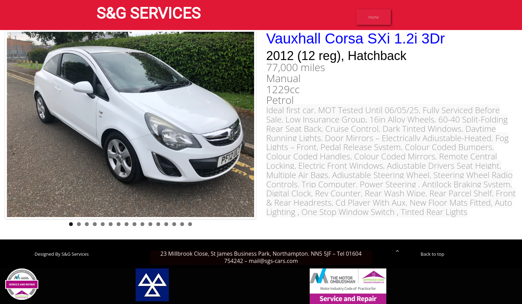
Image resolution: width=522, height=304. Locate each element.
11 (150, 224)
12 (158, 224)
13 (166, 224)
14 (174, 224)
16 (190, 224)
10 (142, 224)
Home (373, 17)
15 (182, 224)
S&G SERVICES (148, 13)
